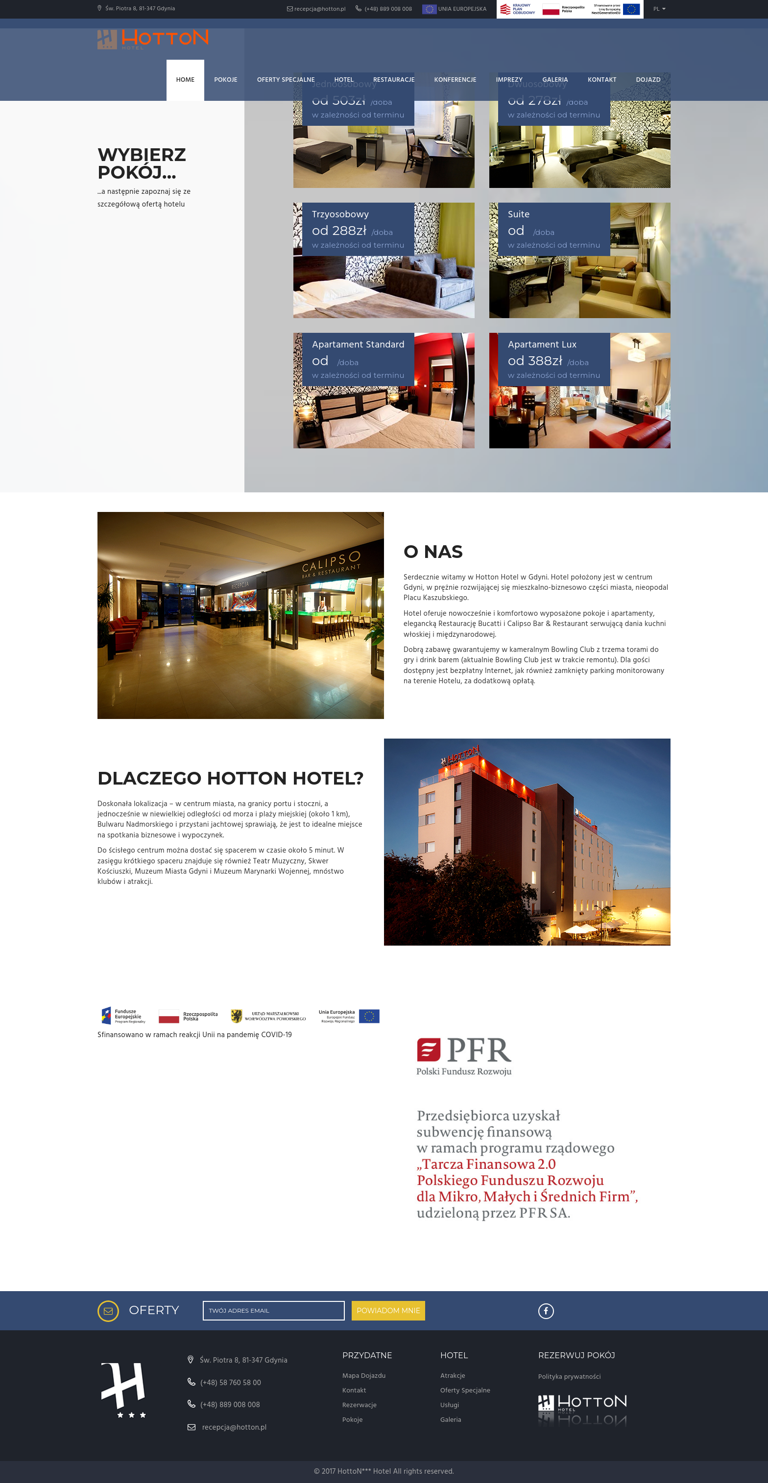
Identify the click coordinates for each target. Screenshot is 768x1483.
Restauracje (394, 80)
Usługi (449, 1405)
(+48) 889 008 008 (384, 9)
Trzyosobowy (340, 215)
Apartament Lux (542, 345)
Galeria (555, 80)
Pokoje (226, 80)
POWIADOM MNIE (388, 1310)
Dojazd (648, 80)
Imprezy (509, 80)
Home (185, 80)
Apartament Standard (358, 345)
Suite (519, 215)
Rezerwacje (359, 1405)
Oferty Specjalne (286, 80)
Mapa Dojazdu (364, 1376)
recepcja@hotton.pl (316, 9)
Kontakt (602, 80)
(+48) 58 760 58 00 (225, 1383)
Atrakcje (452, 1376)
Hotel (344, 80)
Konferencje (455, 80)
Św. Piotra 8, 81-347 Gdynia (238, 1361)
